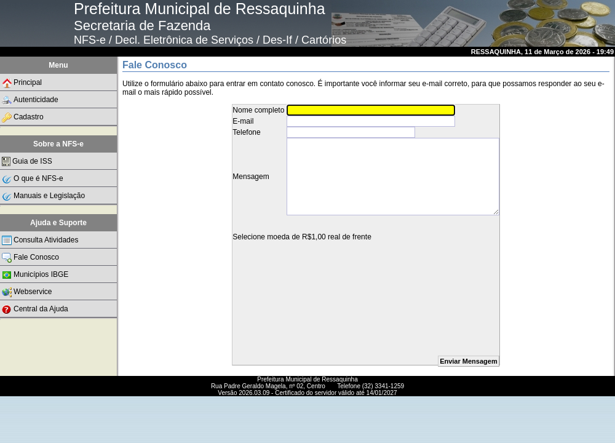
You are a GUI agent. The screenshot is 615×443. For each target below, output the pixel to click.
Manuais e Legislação (43, 196)
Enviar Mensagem (469, 361)
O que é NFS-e (32, 179)
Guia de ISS (27, 161)
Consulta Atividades (40, 240)
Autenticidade (30, 100)
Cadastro (23, 117)
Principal (22, 83)
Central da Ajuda (35, 309)
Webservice (27, 292)
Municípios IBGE (35, 275)
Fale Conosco (30, 258)
